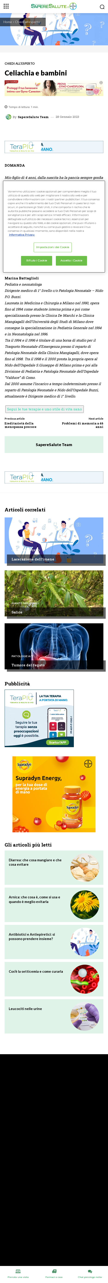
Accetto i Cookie (71, 260)
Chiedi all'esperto (27, 22)
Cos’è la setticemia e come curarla (36, 971)
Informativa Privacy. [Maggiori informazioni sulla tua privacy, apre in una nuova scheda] (22, 234)
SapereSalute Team (33, 117)
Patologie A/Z (22, 656)
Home (7, 22)
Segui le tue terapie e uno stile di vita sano (44, 409)
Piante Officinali (25, 603)
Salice (17, 612)
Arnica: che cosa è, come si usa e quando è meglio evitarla (34, 899)
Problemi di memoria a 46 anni (82, 425)
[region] (54, 226)
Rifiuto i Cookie (36, 260)
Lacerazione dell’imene (33, 559)
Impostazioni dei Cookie (52, 247)
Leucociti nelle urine (25, 1009)
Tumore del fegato (28, 665)
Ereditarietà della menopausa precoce (20, 425)
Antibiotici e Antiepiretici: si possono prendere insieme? (32, 936)
